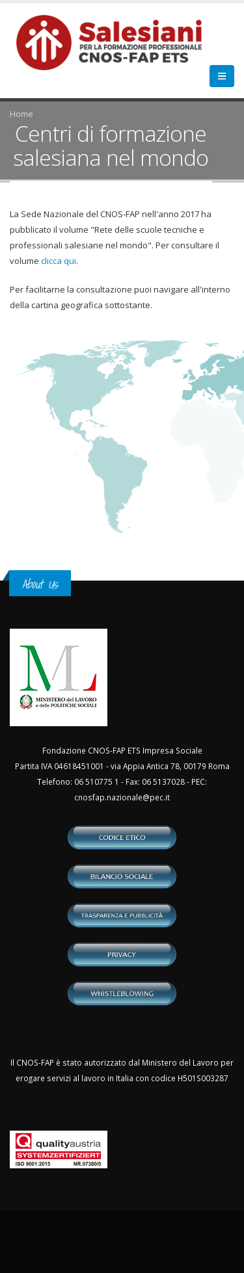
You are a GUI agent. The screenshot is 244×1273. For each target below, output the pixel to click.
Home (21, 114)
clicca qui (58, 261)
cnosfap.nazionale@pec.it (122, 797)
